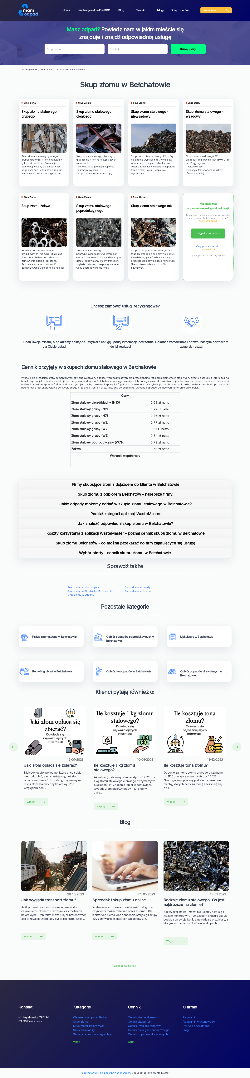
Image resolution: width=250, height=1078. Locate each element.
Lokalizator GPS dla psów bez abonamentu (106, 1072)
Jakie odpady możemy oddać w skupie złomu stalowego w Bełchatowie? (125, 504)
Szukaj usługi (188, 49)
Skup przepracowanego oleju (92, 1034)
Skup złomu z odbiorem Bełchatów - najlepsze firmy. (125, 494)
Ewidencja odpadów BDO (94, 10)
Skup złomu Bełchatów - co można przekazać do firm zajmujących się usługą (125, 543)
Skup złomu (81, 1021)
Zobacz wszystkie (125, 965)
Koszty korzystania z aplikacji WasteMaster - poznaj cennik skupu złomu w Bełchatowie (125, 533)
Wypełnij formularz (208, 233)
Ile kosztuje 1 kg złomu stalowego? (114, 767)
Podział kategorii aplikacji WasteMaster (125, 514)
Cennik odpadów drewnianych (148, 1034)
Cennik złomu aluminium (143, 1017)
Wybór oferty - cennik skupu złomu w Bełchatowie (125, 553)
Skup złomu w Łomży (137, 587)
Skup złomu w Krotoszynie (83, 587)
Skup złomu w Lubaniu (81, 594)
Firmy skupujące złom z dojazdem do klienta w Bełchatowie (125, 484)
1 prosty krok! (208, 249)
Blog (121, 10)
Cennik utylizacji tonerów (144, 1026)
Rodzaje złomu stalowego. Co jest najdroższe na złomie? (194, 902)
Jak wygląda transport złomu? (48, 900)
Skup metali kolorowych (89, 1026)
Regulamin (189, 1017)
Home (66, 10)
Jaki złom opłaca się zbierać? (50, 765)
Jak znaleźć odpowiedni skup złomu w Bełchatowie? (125, 523)
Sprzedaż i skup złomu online (119, 900)
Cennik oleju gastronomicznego (148, 1030)
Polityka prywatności (196, 1026)
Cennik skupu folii (139, 1021)
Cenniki (140, 10)
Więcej (36, 802)
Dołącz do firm (180, 10)
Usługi (160, 10)
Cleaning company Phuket (90, 1017)
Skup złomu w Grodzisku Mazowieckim (90, 591)
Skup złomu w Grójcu (138, 591)
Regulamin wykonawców (199, 1021)
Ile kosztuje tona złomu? (186, 765)
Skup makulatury (84, 1030)
